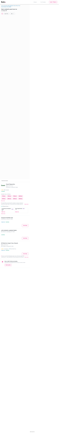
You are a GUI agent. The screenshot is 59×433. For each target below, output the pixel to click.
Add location (8, 265)
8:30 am (9, 198)
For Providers (43, 2)
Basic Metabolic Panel (12, 5)
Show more (26, 204)
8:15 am (3, 198)
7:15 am (3, 196)
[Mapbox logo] (32, 431)
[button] (58, 27)
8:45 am (15, 198)
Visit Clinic (25, 225)
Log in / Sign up (53, 2)
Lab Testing (5, 5)
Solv (2, 5)
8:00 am (20, 196)
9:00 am (20, 198)
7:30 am (9, 196)
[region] (44, 218)
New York (18, 5)
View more (3, 200)
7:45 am (15, 196)
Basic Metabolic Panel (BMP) (6, 6)
